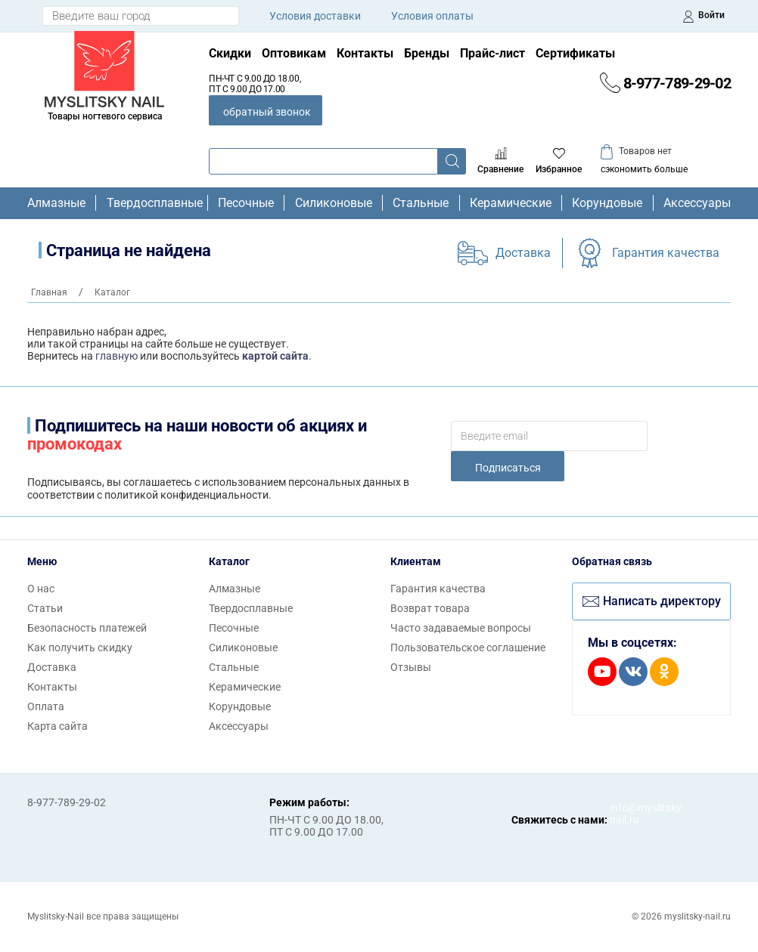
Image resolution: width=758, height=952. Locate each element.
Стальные (421, 203)
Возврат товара (430, 608)
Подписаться (508, 468)
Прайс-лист (492, 53)
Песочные (246, 203)
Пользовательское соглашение (467, 647)
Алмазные (56, 203)
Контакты (365, 53)
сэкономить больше (644, 169)
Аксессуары (697, 203)
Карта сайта (57, 726)
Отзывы (410, 667)
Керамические (510, 203)
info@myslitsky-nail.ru (625, 814)
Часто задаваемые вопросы (460, 628)
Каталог (229, 561)
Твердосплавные (152, 203)
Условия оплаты (432, 16)
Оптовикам (294, 53)
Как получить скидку (79, 647)
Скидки (230, 53)
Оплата (45, 706)
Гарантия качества (665, 253)
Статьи (45, 608)
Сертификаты (575, 53)
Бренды (426, 53)
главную (116, 356)
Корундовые (607, 203)
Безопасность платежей (87, 628)
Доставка (523, 253)
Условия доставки (315, 16)
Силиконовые (333, 203)
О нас (40, 589)
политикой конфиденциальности (186, 495)
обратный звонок (267, 112)
